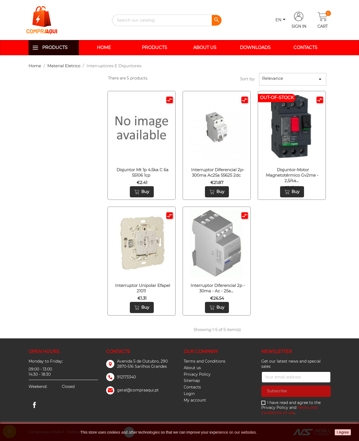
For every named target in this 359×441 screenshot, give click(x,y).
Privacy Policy (197, 374)
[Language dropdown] (281, 20)
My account (195, 400)
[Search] (167, 20)
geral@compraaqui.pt (138, 390)
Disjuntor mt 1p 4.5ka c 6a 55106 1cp (142, 172)
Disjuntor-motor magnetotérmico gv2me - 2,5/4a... (292, 175)
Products (54, 47)
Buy (141, 191)
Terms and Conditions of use (289, 410)
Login (189, 393)
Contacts (305, 47)
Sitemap (192, 380)
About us (204, 47)
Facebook (34, 404)
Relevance (293, 79)
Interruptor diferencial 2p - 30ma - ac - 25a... (218, 288)
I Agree (343, 432)
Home (104, 47)
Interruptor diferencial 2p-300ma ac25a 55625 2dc (217, 172)
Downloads (255, 47)
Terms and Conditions (204, 361)
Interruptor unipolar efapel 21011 (142, 288)
